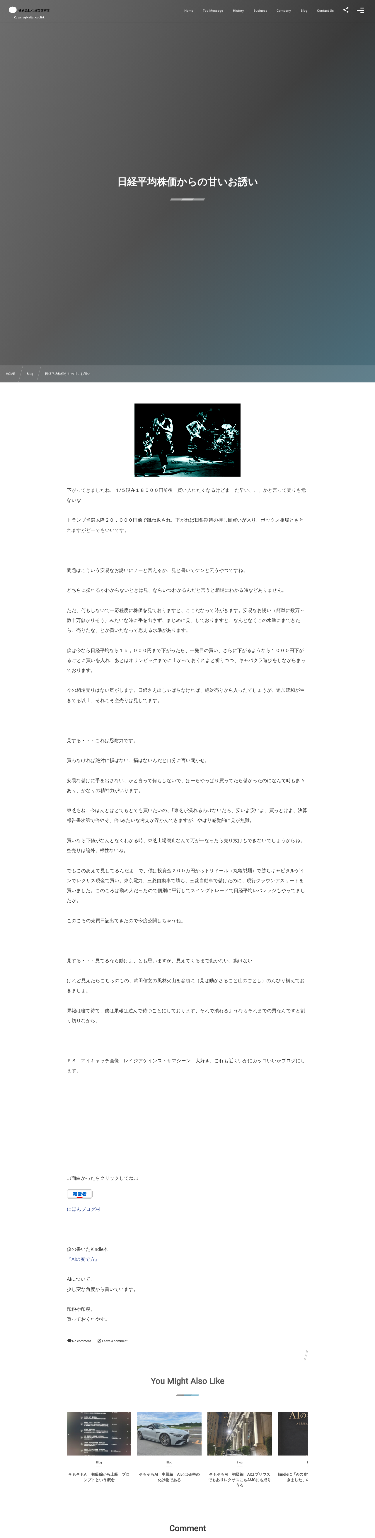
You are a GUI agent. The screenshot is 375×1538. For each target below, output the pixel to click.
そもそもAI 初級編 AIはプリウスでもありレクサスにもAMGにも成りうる (239, 1483)
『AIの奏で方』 (83, 1259)
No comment (81, 1341)
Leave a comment (114, 1341)
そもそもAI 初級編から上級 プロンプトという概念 (98, 1480)
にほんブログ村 (83, 1209)
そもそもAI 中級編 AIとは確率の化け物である (169, 1480)
